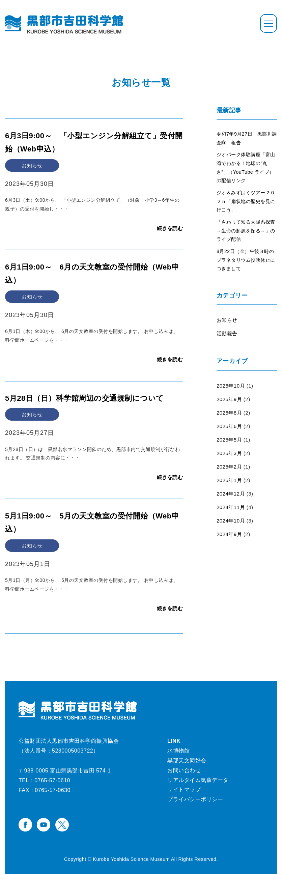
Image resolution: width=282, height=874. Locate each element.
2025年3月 (229, 453)
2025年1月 (229, 480)
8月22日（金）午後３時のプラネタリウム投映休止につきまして (246, 260)
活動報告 (227, 333)
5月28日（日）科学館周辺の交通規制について (84, 398)
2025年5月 (229, 440)
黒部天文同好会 (186, 760)
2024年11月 (231, 507)
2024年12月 (231, 494)
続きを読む (170, 228)
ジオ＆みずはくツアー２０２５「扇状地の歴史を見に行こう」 (246, 201)
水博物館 (178, 751)
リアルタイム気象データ (198, 780)
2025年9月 (229, 399)
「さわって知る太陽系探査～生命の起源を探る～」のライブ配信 (246, 230)
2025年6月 (229, 426)
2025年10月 (231, 386)
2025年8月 (229, 413)
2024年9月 (229, 534)
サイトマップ (184, 789)
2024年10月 (231, 521)
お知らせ (227, 320)
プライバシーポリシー (195, 799)
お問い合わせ (184, 770)
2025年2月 (229, 467)
